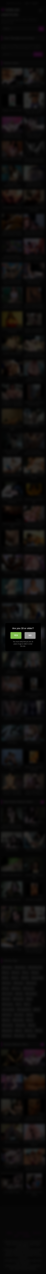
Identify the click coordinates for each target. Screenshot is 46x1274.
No (30, 635)
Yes (16, 635)
